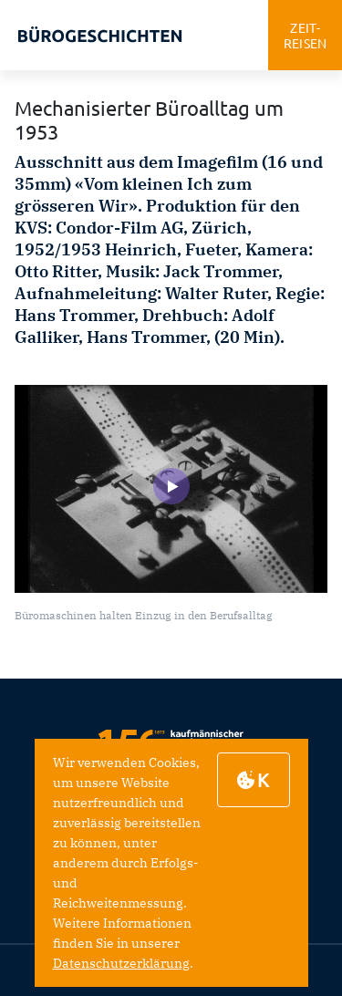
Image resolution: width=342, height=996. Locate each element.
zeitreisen (305, 35)
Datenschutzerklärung (121, 963)
